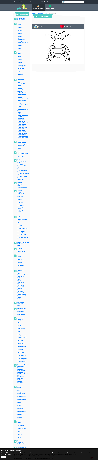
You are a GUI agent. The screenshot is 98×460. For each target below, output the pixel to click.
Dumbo (19, 148)
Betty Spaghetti (21, 66)
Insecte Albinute (21, 231)
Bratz (18, 69)
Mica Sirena (20, 280)
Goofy (18, 185)
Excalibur (19, 155)
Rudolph (19, 381)
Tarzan (19, 422)
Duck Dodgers (20, 147)
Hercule (19, 208)
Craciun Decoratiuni (22, 127)
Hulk (18, 213)
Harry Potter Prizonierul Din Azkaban (23, 204)
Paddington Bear (21, 318)
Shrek (18, 401)
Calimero (19, 80)
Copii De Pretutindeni (22, 115)
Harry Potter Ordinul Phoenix (22, 198)
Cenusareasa (20, 95)
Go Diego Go (20, 184)
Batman (19, 56)
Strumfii (19, 414)
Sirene (19, 404)
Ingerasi (19, 225)
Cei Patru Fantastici (22, 92)
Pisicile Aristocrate (22, 337)
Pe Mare (19, 324)
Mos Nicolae (20, 291)
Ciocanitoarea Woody (22, 104)
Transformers (20, 436)
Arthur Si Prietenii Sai (22, 42)
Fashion (19, 159)
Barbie (19, 55)
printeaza (39, 27)
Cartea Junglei (21, 83)
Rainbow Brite (20, 366)
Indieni (19, 223)
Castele (19, 86)
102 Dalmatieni (21, 19)
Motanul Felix (20, 292)
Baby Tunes (20, 52)
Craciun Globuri (21, 130)
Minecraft (20, 283)
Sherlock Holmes (21, 399)
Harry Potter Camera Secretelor (22, 195)
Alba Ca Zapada (21, 26)
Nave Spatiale (20, 302)
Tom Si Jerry (20, 433)
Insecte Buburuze (21, 232)
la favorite (65, 27)
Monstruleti (20, 288)
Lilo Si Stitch (20, 258)
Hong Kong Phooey (21, 210)
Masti (18, 273)
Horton (19, 211)
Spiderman (20, 408)
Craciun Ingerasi (21, 131)
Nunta (18, 305)
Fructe (19, 171)
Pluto (18, 338)
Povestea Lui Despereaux (20, 348)
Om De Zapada (20, 311)
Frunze (19, 177)
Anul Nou (19, 36)
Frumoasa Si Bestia (22, 176)
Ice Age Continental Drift (22, 220)
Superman (19, 417)
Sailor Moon (20, 386)
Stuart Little (20, 416)
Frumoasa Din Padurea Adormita (23, 174)
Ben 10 (19, 64)
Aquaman (19, 38)
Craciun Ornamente (22, 133)
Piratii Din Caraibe (22, 335)
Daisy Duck (20, 141)
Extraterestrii (20, 156)
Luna (18, 267)
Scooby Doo (20, 392)
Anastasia (19, 30)
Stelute (19, 413)
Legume (19, 256)
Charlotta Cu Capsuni (22, 98)
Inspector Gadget (21, 235)
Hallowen (19, 190)
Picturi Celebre (21, 328)
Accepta (4, 457)
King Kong (19, 248)
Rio (18, 375)
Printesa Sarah (21, 356)
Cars (18, 82)
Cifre (18, 101)
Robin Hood (20, 378)
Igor (18, 222)
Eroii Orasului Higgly (22, 153)
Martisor (19, 271)
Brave (18, 71)
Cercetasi (19, 97)
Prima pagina (34, 13)
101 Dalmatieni (21, 18)
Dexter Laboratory (21, 142)
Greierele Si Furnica (22, 187)
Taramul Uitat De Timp (23, 421)
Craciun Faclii (20, 128)
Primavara (20, 353)
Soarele (19, 405)
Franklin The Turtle (22, 170)
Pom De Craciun (21, 343)
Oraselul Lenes (21, 313)
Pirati (18, 334)
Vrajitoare (20, 442)
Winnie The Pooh (21, 447)
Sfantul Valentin (21, 396)
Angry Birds (20, 32)
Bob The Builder (21, 68)
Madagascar (20, 270)
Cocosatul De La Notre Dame (22, 110)
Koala (18, 250)
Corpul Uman (20, 116)
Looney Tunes (20, 265)
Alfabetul (19, 27)
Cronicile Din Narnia (22, 136)
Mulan (19, 297)
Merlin (19, 277)
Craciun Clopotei (21, 124)
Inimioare (19, 226)
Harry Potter (20, 193)
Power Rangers (21, 350)
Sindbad (19, 402)
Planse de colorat (40, 13)
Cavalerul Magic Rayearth (21, 90)
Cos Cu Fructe (20, 118)
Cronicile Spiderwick (22, 137)
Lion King (19, 259)
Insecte (19, 229)
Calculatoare (20, 79)
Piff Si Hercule (21, 329)
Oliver (19, 310)
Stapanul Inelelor (21, 411)
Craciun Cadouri (21, 121)
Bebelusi (19, 59)
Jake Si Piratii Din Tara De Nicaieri (23, 243)
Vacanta (19, 440)
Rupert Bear (20, 382)
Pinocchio (19, 332)
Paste (18, 322)
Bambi (19, 53)
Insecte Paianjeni (21, 234)
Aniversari (20, 35)
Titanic (19, 430)
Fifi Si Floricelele (21, 161)
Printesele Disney (21, 359)
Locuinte (19, 262)
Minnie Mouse (20, 285)
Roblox (19, 379)
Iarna (18, 216)
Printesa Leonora (21, 355)
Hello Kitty (20, 207)
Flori (18, 167)
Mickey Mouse (20, 282)
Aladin (19, 24)
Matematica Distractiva (23, 274)
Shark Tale (20, 398)
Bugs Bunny (20, 74)
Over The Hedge (21, 314)
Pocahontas (20, 340)
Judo (18, 245)
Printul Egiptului (21, 361)
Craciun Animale (21, 119)
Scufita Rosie (20, 395)
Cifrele (19, 103)
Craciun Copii (20, 125)
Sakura (19, 387)
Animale (19, 33)
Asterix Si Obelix (21, 44)
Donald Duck (20, 145)
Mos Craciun (20, 289)
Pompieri (19, 344)
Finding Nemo (20, 162)
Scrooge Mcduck (21, 393)
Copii (18, 113)
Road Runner (20, 376)
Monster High (20, 286)
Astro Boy (19, 45)
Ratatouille (20, 369)
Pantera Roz (20, 319)
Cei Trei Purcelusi (21, 94)
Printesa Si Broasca (22, 358)
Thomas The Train (21, 428)
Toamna (19, 431)
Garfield (19, 182)
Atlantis (19, 47)
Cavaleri (19, 88)
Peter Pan (19, 325)
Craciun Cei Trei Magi (22, 122)
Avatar (19, 48)
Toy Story (19, 434)
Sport (18, 410)
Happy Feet (20, 192)
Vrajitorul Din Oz (21, 443)
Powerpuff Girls (21, 352)
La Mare (19, 255)
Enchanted (20, 152)
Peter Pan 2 (20, 327)
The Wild (19, 427)
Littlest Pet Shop (21, 261)
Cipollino (19, 106)
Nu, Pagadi (20, 303)
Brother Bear (20, 72)
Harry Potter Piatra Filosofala (22, 201)
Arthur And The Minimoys (21, 40)
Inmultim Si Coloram (22, 228)
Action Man (20, 23)
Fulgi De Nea (20, 179)
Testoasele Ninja (21, 424)
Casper (19, 85)
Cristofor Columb (21, 134)
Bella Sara (19, 62)
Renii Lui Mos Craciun (22, 373)
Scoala (19, 389)
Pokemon (19, 341)
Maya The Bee (20, 276)
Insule (18, 238)
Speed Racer (20, 407)
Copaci (19, 112)
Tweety (19, 437)
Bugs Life (19, 75)
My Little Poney (21, 298)
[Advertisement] (54, 12)
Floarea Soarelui (21, 165)
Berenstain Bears (21, 65)
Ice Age (19, 217)
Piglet (18, 331)
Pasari (19, 321)
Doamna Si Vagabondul (23, 144)
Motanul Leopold (21, 295)
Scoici (18, 390)
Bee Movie (19, 61)
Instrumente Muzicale (22, 237)
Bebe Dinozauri (21, 58)
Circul (18, 107)
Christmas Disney (21, 100)
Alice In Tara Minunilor (23, 29)
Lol (18, 264)
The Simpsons (20, 425)
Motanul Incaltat (21, 294)
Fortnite (19, 168)
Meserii (19, 279)
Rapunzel (19, 367)
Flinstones (20, 164)
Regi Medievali (21, 372)
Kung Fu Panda (21, 251)
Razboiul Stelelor (21, 370)
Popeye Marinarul (21, 346)
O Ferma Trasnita (21, 308)
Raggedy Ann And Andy (23, 364)
